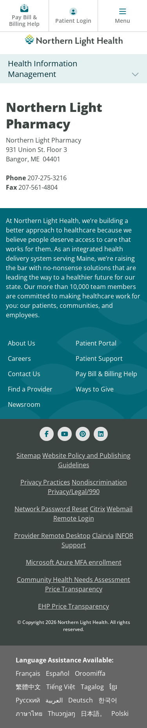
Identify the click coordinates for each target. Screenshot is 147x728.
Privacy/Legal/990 (74, 491)
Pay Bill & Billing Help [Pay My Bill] (106, 373)
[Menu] (122, 16)
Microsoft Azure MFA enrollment (74, 562)
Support (74, 545)
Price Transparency (73, 589)
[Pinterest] (83, 434)
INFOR (124, 535)
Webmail (119, 509)
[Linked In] (101, 434)
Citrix (97, 509)
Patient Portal (96, 343)
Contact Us (24, 373)
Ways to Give (95, 389)
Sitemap (28, 455)
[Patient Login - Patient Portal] (73, 16)
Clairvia (103, 535)
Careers (19, 358)
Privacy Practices (45, 482)
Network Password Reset (51, 509)
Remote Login (73, 518)
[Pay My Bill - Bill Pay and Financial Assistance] (24, 16)
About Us (21, 343)
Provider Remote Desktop (52, 535)
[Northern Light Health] (73, 39)
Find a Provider (30, 389)
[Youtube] (65, 434)
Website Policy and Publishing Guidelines (86, 460)
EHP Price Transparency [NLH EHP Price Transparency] (73, 606)
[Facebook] (47, 434)
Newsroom (24, 404)
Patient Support (99, 358)
